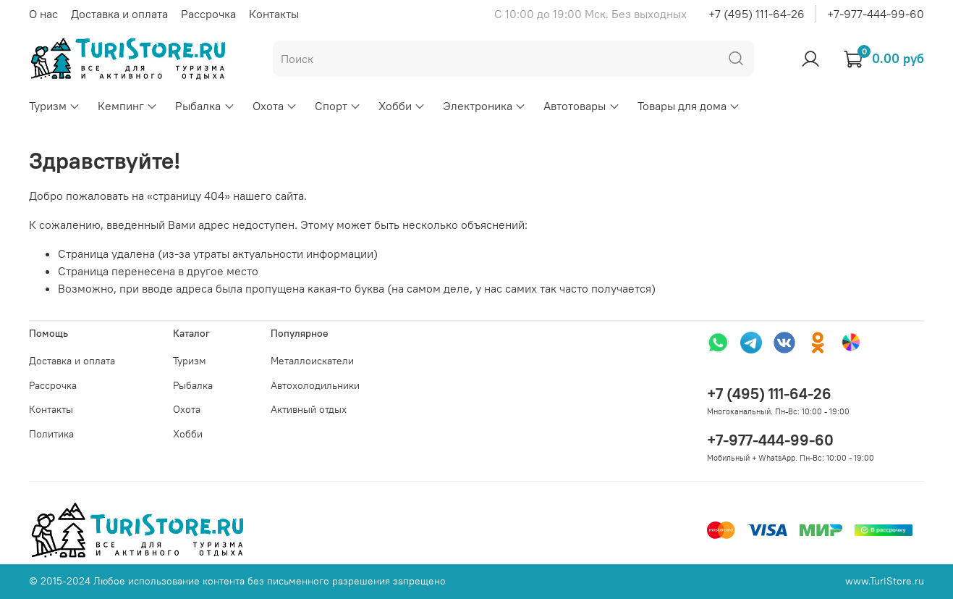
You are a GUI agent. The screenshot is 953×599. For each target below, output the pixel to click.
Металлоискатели (312, 360)
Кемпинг (128, 106)
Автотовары (581, 106)
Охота (275, 106)
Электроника (484, 106)
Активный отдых (309, 409)
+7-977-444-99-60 (875, 14)
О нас (43, 14)
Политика (51, 433)
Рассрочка (208, 14)
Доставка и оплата (119, 14)
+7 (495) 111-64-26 (756, 14)
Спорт (338, 106)
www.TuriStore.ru (884, 580)
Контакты (274, 14)
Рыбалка (204, 106)
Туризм (54, 106)
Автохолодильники (315, 385)
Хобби (401, 106)
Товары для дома (689, 106)
